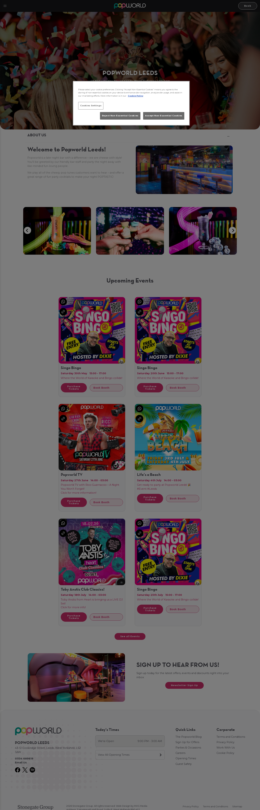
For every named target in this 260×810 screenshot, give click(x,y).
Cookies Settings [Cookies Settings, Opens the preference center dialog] (90, 105)
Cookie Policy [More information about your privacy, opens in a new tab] (135, 96)
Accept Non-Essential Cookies (163, 115)
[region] (131, 103)
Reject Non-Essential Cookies (120, 115)
